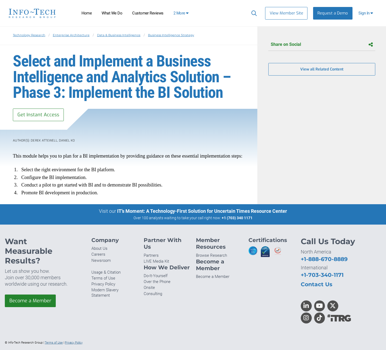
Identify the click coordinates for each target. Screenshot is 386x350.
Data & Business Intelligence (118, 35)
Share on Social (322, 44)
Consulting (153, 293)
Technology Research (29, 35)
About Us (99, 248)
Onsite (149, 287)
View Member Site (286, 13)
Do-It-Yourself (156, 275)
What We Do (112, 13)
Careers (98, 254)
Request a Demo (332, 13)
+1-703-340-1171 (322, 274)
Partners (151, 255)
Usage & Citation (106, 272)
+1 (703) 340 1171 (237, 218)
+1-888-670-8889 (324, 259)
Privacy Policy (103, 284)
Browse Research (211, 255)
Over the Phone (157, 281)
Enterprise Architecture (71, 35)
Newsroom (101, 260)
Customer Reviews (148, 13)
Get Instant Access (38, 114)
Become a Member (30, 300)
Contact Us (316, 284)
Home (86, 13)
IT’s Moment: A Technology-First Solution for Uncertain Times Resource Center (202, 211)
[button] (366, 13)
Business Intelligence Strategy (171, 35)
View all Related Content (321, 69)
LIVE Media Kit (156, 261)
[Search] (253, 13)
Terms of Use (103, 278)
